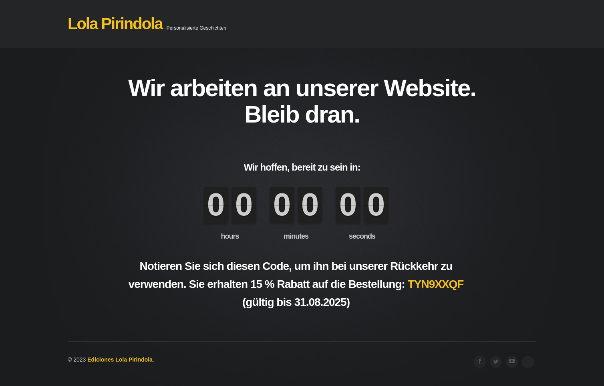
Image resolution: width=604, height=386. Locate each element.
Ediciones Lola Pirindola (120, 359)
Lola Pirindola (115, 24)
